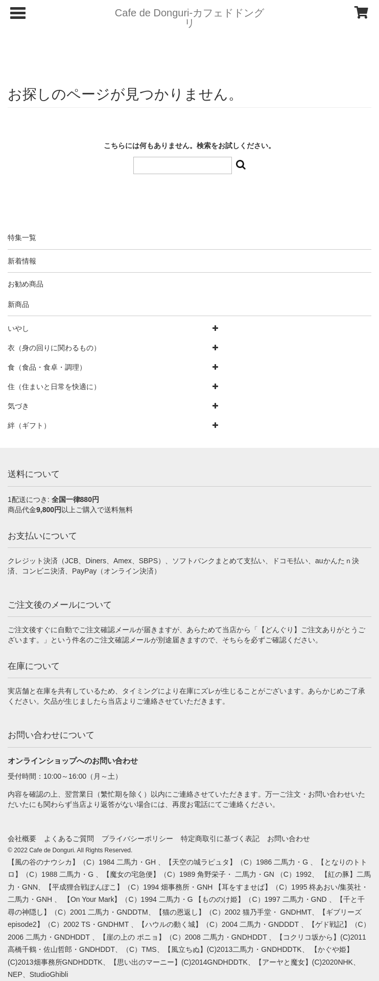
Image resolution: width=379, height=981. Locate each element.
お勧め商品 (25, 284)
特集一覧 (22, 237)
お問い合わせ (288, 838)
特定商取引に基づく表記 (220, 838)
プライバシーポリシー (137, 838)
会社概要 (22, 838)
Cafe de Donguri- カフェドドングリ (189, 18)
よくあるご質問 (69, 838)
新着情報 (22, 261)
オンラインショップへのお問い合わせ (73, 760)
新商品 (18, 304)
